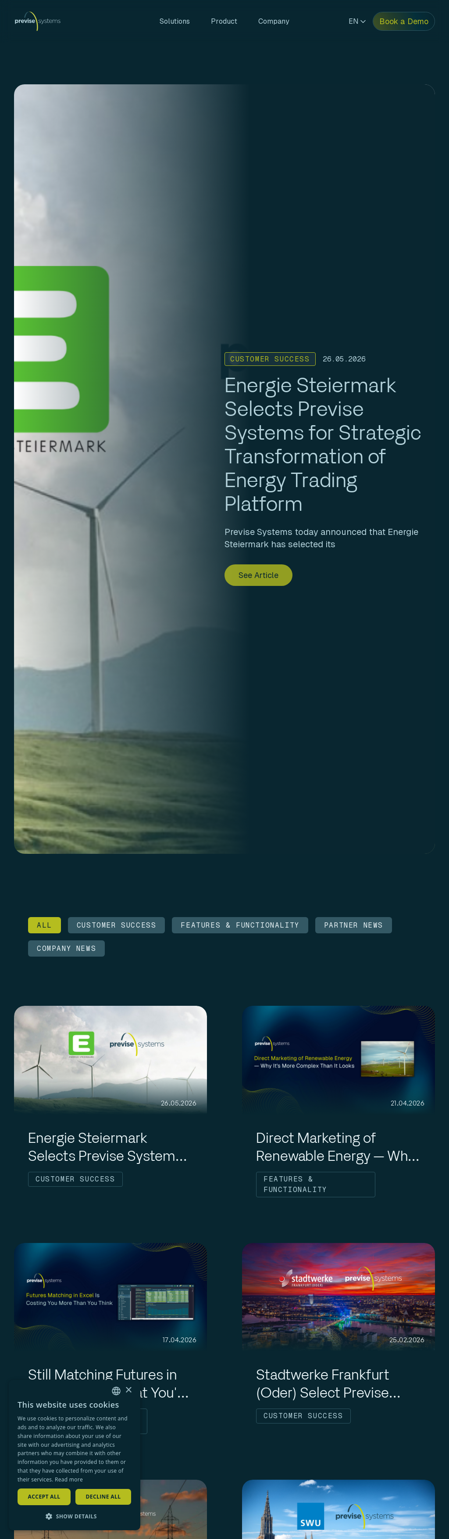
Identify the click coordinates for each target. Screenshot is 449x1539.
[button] (75, 1516)
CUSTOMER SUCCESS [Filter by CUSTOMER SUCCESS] (117, 925)
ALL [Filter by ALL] (44, 925)
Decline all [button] (103, 1496)
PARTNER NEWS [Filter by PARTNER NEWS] (353, 925)
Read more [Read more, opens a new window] (69, 1479)
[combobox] (116, 1391)
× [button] (128, 1390)
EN (357, 21)
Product (224, 21)
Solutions (175, 21)
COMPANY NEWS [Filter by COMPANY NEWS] (66, 948)
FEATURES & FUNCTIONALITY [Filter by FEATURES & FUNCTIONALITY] (240, 925)
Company (273, 21)
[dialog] (74, 1455)
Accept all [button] (44, 1496)
